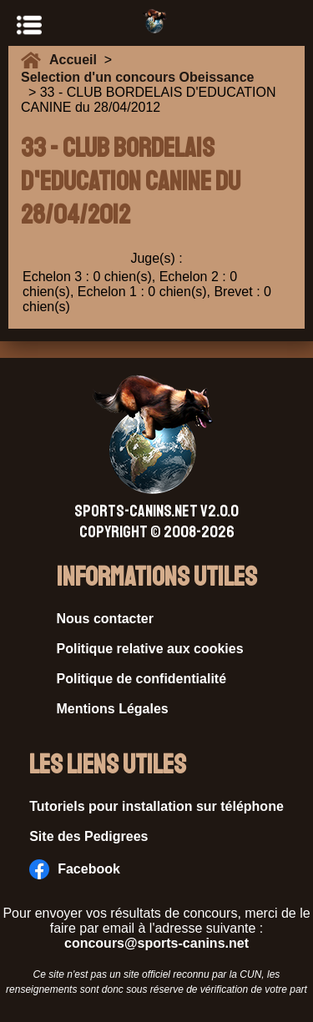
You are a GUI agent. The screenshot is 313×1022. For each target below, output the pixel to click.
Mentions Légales (113, 709)
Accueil (76, 60)
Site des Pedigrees (88, 836)
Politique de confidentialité (142, 679)
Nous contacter (105, 619)
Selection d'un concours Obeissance (137, 77)
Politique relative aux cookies (150, 649)
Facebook (74, 869)
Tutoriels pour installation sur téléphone (156, 806)
